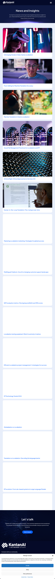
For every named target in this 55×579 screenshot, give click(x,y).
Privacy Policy (30, 577)
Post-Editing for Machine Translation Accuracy (18, 86)
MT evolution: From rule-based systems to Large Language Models (25, 489)
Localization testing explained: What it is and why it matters (22, 334)
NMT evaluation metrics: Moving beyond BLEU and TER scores (23, 303)
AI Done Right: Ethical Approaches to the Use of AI (19, 179)
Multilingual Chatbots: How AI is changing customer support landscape (26, 272)
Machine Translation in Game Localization (16, 117)
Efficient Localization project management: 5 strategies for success (25, 365)
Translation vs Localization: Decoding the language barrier (22, 458)
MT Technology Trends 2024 (13, 396)
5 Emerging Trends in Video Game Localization (18, 55)
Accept (27, 565)
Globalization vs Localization (13, 427)
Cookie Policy (24, 577)
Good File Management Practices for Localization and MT (22, 148)
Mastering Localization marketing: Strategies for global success (24, 241)
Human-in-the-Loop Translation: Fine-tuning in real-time (22, 210)
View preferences (27, 573)
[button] (52, 555)
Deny (27, 569)
